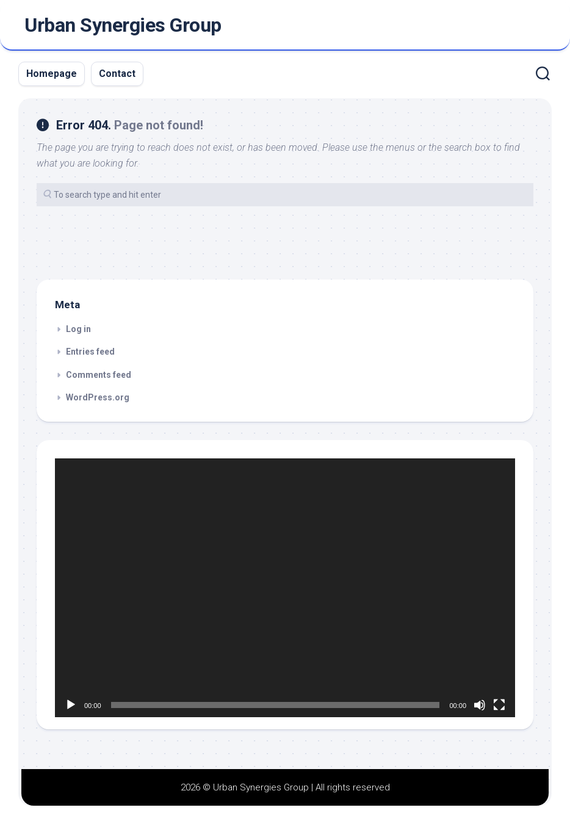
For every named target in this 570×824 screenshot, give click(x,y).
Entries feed (90, 351)
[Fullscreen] (499, 705)
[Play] (71, 705)
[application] (285, 587)
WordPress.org (97, 397)
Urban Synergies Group (123, 25)
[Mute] (480, 705)
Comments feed (98, 375)
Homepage (51, 73)
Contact (117, 73)
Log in (78, 329)
